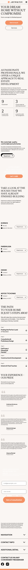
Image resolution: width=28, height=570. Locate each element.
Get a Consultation (14, 500)
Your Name (5, 488)
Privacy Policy (20, 495)
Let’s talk (14, 176)
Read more (7, 156)
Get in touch (14, 23)
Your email (5, 480)
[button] (26, 2)
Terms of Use (14, 495)
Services (14, 28)
